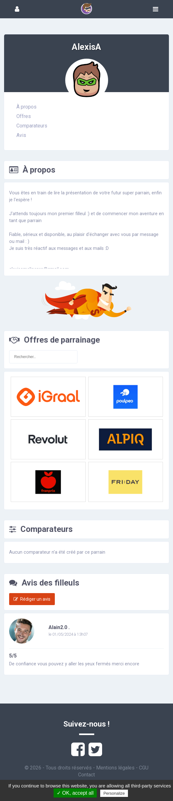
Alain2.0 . (59, 627)
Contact (86, 775)
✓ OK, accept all (75, 793)
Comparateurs (31, 126)
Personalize (114, 793)
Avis (21, 135)
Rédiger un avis (32, 599)
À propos (26, 107)
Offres (23, 116)
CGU (143, 768)
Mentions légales (115, 768)
